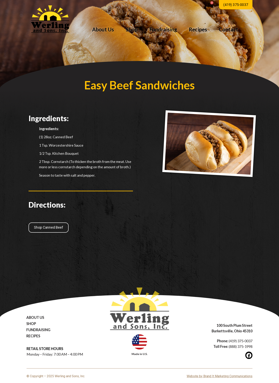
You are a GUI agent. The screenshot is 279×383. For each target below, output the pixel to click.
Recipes (198, 29)
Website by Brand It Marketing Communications (219, 376)
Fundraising (163, 29)
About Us (103, 29)
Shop (132, 29)
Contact (228, 29)
